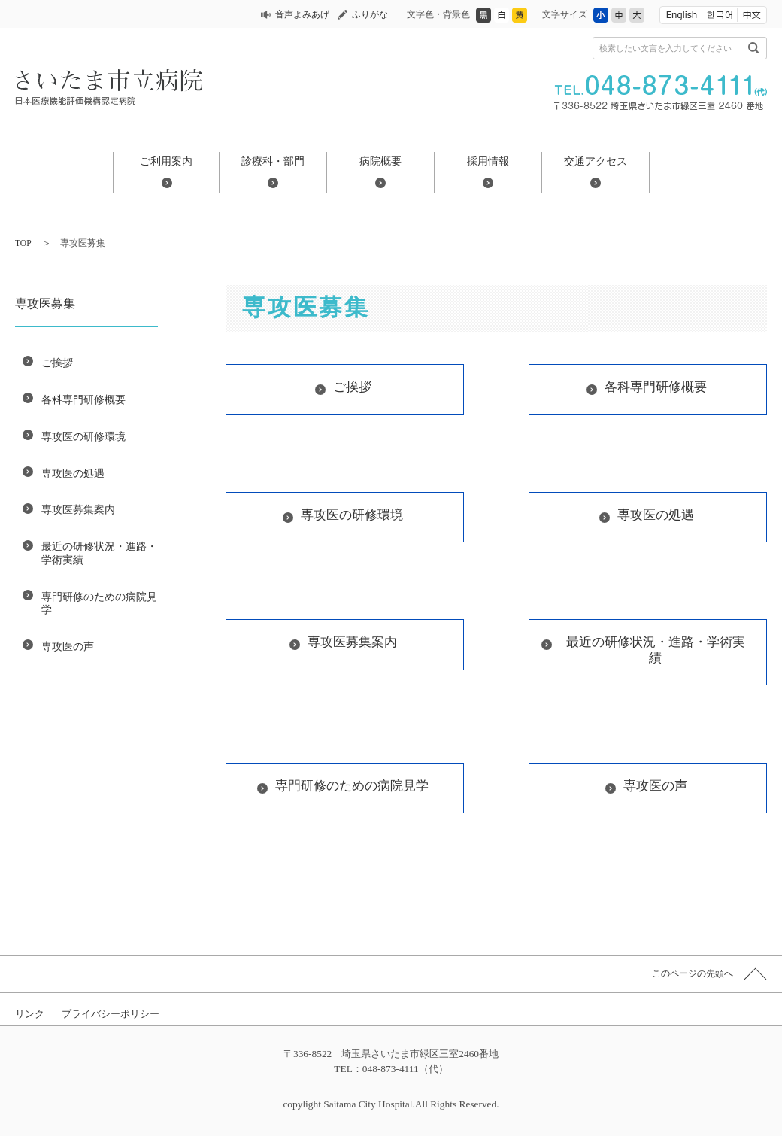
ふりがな (370, 14)
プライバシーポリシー (110, 1013)
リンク (29, 1013)
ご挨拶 (57, 363)
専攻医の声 (67, 646)
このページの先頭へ (692, 973)
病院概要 (380, 161)
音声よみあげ (302, 14)
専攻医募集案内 (78, 509)
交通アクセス (595, 161)
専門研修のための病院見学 (99, 603)
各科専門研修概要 (83, 399)
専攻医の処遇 (73, 473)
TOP (23, 243)
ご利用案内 (166, 161)
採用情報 (488, 161)
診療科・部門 (273, 161)
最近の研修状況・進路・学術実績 (99, 552)
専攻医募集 (45, 303)
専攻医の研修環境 (83, 436)
